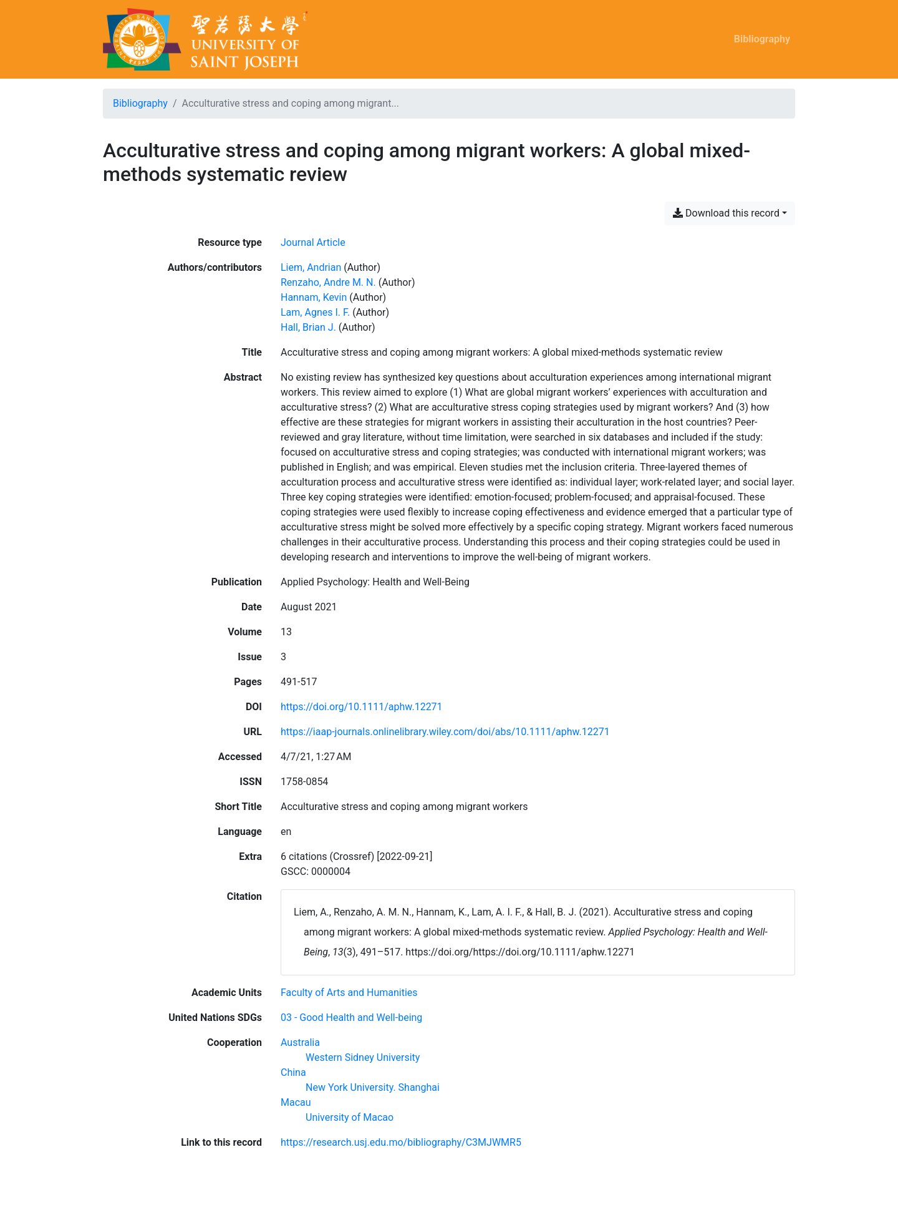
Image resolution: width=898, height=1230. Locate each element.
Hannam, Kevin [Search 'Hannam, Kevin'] (314, 297)
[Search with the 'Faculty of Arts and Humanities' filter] (349, 992)
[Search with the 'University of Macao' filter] (349, 1117)
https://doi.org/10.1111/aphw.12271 (362, 707)
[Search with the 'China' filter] (293, 1072)
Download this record (726, 213)
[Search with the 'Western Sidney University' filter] (363, 1057)
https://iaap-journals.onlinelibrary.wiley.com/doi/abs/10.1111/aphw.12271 (445, 732)
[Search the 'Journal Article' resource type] (313, 242)
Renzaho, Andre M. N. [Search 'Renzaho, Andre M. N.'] (328, 282)
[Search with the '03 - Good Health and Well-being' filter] (351, 1017)
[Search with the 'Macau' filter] (296, 1102)
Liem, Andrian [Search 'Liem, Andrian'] (311, 267)
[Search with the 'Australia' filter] (300, 1042)
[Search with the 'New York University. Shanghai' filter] (373, 1087)
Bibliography (762, 39)
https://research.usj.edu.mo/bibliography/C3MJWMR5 (401, 1142)
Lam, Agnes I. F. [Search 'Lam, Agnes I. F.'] (315, 312)
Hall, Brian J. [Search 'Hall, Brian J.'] (308, 327)
